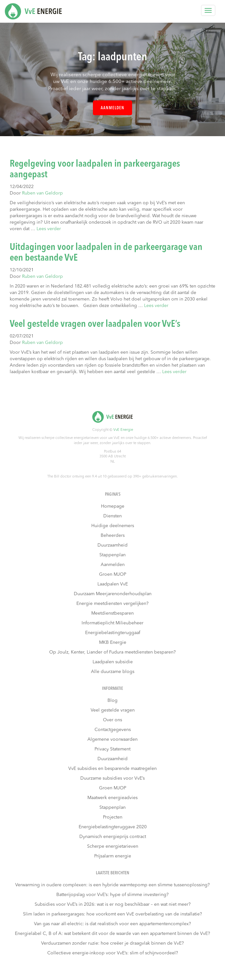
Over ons (112, 720)
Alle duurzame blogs (112, 671)
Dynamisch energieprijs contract (112, 836)
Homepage (112, 506)
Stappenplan (112, 555)
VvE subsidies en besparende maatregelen (112, 768)
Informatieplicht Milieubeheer (112, 623)
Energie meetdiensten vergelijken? (112, 603)
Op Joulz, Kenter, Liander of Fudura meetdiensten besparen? (112, 652)
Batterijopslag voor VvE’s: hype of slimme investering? (112, 894)
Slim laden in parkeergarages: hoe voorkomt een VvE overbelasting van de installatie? (112, 914)
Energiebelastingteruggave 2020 (113, 827)
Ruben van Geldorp (42, 193)
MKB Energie (112, 642)
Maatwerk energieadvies (112, 798)
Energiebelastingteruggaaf (112, 633)
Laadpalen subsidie (113, 662)
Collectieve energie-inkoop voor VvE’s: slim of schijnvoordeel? (112, 953)
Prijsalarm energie (112, 856)
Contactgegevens (113, 729)
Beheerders (113, 535)
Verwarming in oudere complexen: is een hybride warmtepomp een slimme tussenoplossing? (112, 885)
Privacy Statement (112, 749)
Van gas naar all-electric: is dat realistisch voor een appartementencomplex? (112, 924)
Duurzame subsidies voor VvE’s (112, 778)
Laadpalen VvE (112, 584)
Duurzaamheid (112, 545)
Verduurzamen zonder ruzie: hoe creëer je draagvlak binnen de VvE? (112, 943)
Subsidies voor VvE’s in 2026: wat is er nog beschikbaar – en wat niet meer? (113, 904)
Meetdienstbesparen (112, 613)
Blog (112, 700)
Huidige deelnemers (112, 526)
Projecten (112, 817)
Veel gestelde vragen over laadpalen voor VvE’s (95, 324)
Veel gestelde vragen (113, 710)
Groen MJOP (112, 574)
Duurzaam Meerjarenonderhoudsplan (113, 594)
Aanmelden (112, 108)
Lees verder (49, 229)
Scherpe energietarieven (112, 846)
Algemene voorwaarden (112, 739)
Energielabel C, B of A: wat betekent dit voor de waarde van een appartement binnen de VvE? (112, 933)
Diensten (112, 516)
